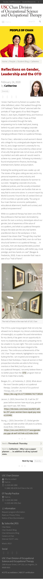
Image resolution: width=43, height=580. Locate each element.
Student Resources (28, 2)
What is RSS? (7, 543)
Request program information (13, 512)
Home (4, 61)
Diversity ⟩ (38, 461)
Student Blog (23, 61)
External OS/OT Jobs (10, 539)
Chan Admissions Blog (10, 533)
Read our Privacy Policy (11, 515)
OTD (24, 372)
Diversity (5, 91)
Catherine (35, 61)
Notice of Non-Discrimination (13, 518)
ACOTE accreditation (10, 572)
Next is (14, 443)
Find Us (7, 482)
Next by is (19, 452)
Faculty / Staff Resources (11, 2)
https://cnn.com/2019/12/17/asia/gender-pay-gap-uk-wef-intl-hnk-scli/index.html (22, 432)
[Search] (34, 21)
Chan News (6, 527)
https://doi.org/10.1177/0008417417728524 (23, 394)
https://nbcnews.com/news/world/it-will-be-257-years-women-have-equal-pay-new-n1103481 (22, 412)
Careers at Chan (8, 536)
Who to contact (10, 479)
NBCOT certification (26, 572)
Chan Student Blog (9, 530)
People (12, 61)
